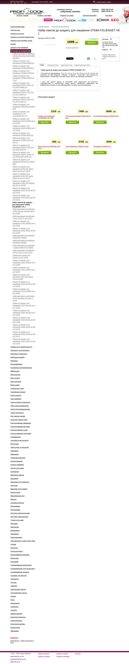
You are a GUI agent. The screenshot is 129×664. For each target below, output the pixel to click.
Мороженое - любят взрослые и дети (22, 641)
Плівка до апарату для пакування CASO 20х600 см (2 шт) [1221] (24, 128)
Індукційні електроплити (19, 440)
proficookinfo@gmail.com (18, 659)
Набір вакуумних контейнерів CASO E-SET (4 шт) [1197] (23, 251)
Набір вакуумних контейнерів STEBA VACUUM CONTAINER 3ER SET (24, 56)
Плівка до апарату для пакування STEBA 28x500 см (23, 67)
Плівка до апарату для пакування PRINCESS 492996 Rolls (24, 106)
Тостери (13, 582)
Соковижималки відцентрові (21, 565)
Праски (13, 596)
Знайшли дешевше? (72, 48)
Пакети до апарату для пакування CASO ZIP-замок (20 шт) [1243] (23, 277)
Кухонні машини (16, 461)
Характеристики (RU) (82, 65)
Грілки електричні (17, 413)
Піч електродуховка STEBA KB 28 (105, 116)
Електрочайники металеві (20, 427)
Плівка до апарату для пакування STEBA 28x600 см (23, 62)
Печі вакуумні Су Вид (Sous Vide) (22, 541)
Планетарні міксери (17, 458)
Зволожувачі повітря (18, 589)
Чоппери (13, 610)
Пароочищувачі (16, 537)
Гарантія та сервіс (67, 15)
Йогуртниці (14, 444)
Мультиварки (15, 510)
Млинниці (14, 361)
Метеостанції (15, 492)
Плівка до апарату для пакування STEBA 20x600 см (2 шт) (23, 78)
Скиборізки (14, 472)
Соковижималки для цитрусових (22, 569)
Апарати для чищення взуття (21, 347)
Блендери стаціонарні (18, 354)
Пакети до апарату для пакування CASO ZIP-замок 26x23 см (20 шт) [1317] (23, 176)
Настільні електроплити (19, 517)
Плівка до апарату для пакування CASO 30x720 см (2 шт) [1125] (24, 305)
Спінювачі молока (17, 503)
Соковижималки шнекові (19, 572)
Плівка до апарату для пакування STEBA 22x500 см (23, 72)
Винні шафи (15, 385)
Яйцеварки (14, 631)
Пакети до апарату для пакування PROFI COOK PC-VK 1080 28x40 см (23, 147)
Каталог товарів (22, 15)
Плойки (13, 544)
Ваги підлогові (15, 381)
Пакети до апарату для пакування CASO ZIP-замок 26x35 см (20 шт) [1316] (23, 169)
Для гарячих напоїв (17, 416)
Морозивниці (15, 506)
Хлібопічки (14, 607)
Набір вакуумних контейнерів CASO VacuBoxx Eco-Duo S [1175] (23, 298)
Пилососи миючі (16, 551)
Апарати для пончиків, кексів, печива (21, 42)
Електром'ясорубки (17, 624)
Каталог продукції (43, 653)
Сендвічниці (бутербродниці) (21, 368)
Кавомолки (14, 454)
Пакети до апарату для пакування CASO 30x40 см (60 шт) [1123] (24, 320)
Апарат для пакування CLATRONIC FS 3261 (46, 117)
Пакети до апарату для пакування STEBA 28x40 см (23, 134)
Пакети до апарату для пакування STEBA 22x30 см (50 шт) (23, 140)
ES (25, 2)
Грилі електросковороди (19, 406)
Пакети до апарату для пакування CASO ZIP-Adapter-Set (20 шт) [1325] (24, 183)
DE (11, 2)
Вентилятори (15, 375)
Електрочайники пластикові (20, 433)
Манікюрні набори (17, 475)
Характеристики (66, 65)
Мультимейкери (16, 364)
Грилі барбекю (15, 399)
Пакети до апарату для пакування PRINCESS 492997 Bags (24, 162)
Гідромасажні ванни (17, 392)
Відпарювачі (15, 530)
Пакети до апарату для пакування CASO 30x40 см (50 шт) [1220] (24, 230)
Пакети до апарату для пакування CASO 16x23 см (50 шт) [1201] (24, 197)
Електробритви (16, 621)
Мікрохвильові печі (17, 496)
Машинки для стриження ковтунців (19, 483)
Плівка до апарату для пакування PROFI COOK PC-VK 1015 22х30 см (23, 99)
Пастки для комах (17, 468)
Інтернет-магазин (43, 26)
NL (21, 2)
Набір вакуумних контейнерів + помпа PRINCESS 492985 (23, 246)
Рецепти (14, 638)
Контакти (109, 15)
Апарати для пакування (19, 47)
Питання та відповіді (63, 656)
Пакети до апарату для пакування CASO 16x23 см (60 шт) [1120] (24, 341)
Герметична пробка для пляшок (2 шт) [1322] (21, 256)
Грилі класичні (15, 395)
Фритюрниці (15, 603)
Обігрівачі (14, 524)
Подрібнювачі (15, 437)
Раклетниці (14, 558)
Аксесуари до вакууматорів (20, 51)
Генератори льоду (17, 388)
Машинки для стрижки (18, 489)
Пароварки (14, 534)
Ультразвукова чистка (18, 593)
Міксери (13, 499)
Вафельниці (15, 371)
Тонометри (14, 579)
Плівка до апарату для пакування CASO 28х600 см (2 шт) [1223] (24, 121)
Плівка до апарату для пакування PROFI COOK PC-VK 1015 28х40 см (23, 92)
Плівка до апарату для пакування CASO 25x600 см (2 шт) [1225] (24, 291)
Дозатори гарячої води (18, 420)
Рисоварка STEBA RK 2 (102, 146)
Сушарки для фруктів (18, 575)
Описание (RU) (53, 65)
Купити (91, 42)
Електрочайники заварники (20, 423)
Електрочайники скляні (19, 430)
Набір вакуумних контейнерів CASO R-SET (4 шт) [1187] (23, 217)
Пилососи (14, 548)
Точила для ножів (17, 520)
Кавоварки (14, 451)
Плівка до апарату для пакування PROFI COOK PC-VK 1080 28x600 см (23, 85)
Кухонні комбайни (17, 465)
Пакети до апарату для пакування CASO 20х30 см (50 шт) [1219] (24, 190)
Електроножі (15, 627)
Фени (12, 600)
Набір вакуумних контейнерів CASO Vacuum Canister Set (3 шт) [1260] (24, 211)
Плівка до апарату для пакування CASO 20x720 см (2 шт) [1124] (24, 312)
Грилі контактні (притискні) (20, 402)
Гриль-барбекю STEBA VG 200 (77, 146)
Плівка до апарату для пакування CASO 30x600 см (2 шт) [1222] (24, 223)
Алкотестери (15, 30)
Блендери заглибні (17, 357)
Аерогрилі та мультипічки (19, 350)
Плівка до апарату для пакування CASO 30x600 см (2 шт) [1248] (24, 262)
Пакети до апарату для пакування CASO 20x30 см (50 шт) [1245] (24, 284)
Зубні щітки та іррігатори (19, 447)
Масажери (14, 478)
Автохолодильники (17, 27)
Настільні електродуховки (20, 513)
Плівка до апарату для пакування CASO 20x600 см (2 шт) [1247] (24, 270)
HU (18, 2)
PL (15, 2)
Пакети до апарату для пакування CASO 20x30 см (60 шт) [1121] (24, 334)
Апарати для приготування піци (22, 37)
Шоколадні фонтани (18, 617)
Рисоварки (14, 562)
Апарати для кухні (17, 34)
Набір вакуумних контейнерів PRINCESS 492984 (23, 237)
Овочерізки (14, 527)
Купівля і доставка (44, 15)
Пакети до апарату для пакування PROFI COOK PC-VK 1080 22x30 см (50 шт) (23, 154)
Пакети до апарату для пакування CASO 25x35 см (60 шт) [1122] (24, 327)
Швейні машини (16, 614)
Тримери (13, 586)
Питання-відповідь (89, 15)
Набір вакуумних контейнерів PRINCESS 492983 (23, 242)
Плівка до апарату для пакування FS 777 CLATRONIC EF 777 (21, 114)
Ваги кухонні (15, 378)
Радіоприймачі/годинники (19, 555)
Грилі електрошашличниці (20, 409)
